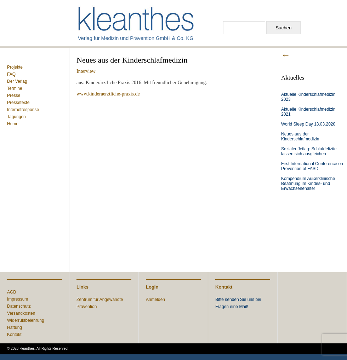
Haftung (14, 327)
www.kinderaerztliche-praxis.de (108, 94)
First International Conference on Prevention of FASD (312, 166)
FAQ (11, 74)
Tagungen (16, 116)
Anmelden (155, 299)
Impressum (17, 299)
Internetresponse (23, 109)
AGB (11, 292)
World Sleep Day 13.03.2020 (308, 124)
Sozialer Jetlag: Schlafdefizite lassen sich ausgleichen (309, 151)
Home (12, 123)
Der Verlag (17, 81)
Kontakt (14, 334)
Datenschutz (19, 306)
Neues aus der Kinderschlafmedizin (300, 136)
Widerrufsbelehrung (25, 320)
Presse (13, 95)
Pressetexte (18, 102)
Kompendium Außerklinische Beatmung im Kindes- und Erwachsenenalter (308, 183)
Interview (86, 71)
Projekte (15, 67)
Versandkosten (21, 313)
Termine (14, 88)
